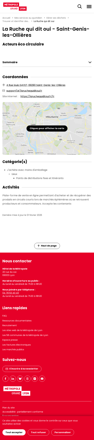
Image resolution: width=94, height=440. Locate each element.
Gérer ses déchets (56, 17)
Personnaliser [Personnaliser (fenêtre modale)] (63, 432)
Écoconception (10, 415)
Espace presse (10, 339)
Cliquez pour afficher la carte (47, 128)
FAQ (4, 315)
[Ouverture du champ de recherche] (79, 6)
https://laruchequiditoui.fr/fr (37, 96)
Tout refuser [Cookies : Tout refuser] (38, 432)
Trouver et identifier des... (15, 21)
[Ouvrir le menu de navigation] (89, 6)
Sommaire (10, 62)
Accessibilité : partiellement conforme (22, 411)
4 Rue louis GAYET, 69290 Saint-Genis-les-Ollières (35, 85)
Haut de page (47, 245)
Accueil (6, 17)
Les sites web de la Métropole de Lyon (22, 330)
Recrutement (9, 325)
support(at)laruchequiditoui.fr (24, 90)
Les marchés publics (13, 349)
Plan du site (8, 407)
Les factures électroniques (16, 344)
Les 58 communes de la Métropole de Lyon (25, 335)
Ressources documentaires (17, 320)
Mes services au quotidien (28, 17)
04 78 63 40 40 (10, 292)
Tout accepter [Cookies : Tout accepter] (14, 432)
